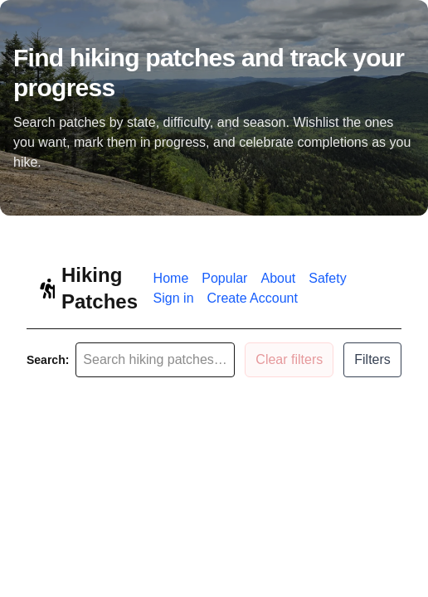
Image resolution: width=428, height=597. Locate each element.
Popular (224, 278)
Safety (327, 278)
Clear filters (289, 359)
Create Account (252, 298)
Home (171, 278)
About (277, 278)
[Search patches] (155, 359)
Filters (372, 359)
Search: (48, 359)
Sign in (173, 298)
